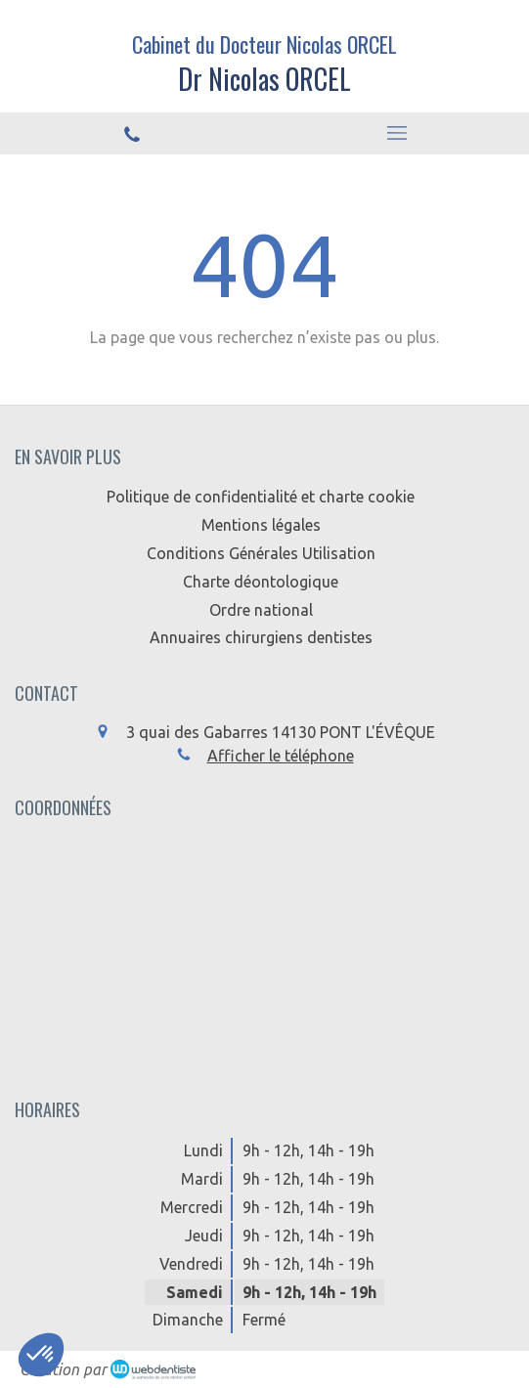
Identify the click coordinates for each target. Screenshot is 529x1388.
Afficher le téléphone (280, 755)
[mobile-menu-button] (397, 132)
